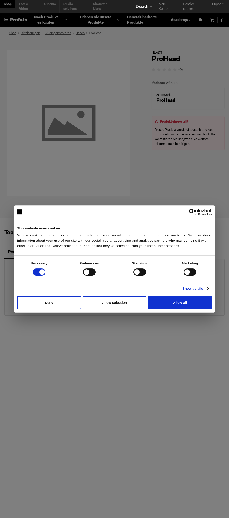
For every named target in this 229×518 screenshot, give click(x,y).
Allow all (180, 302)
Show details (192, 288)
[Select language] (143, 6)
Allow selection (114, 302)
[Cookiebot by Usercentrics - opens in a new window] (192, 212)
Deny (49, 302)
